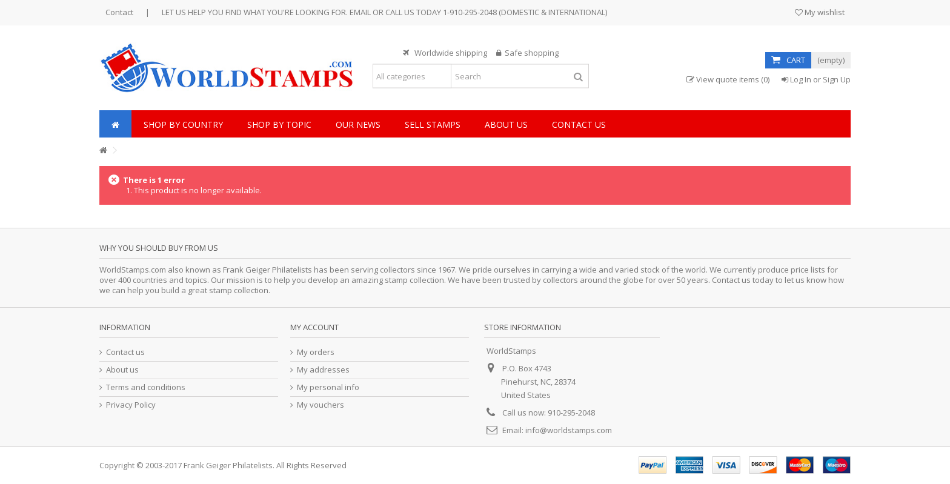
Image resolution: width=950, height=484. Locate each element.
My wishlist (820, 12)
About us (122, 370)
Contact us (125, 352)
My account (314, 327)
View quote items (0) (727, 80)
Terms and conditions (145, 387)
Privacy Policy (131, 405)
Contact (119, 12)
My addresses (323, 370)
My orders (315, 352)
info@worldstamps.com (568, 430)
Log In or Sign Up (816, 79)
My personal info (328, 387)
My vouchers (320, 405)
